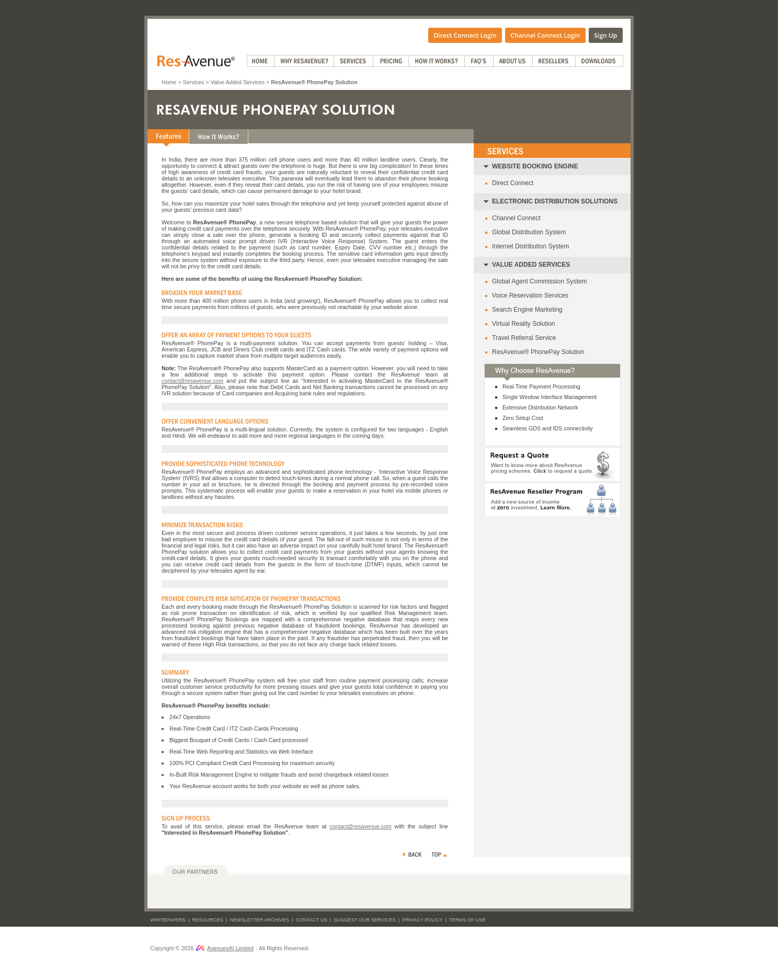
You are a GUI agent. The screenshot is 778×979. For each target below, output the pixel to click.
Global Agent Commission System (539, 281)
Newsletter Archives (259, 920)
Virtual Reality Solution (523, 323)
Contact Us (311, 920)
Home (169, 82)
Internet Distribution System (530, 246)
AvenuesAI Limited (225, 948)
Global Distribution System (529, 232)
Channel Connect (516, 218)
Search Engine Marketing (527, 309)
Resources (207, 920)
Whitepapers (168, 920)
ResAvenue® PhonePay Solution (538, 352)
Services (193, 82)
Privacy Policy (422, 920)
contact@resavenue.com (192, 381)
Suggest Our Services (364, 920)
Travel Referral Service (524, 337)
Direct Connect (512, 183)
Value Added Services (238, 82)
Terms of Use (467, 920)
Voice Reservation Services (530, 295)
